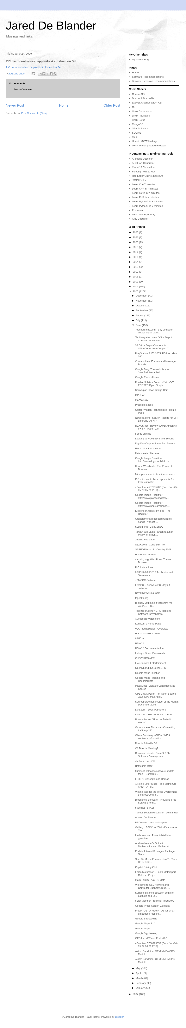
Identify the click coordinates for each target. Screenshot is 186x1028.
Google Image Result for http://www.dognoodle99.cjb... (153, 460)
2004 (136, 994)
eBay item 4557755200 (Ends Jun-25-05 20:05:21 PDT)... (156, 489)
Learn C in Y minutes (143, 184)
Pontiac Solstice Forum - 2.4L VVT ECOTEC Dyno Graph (154, 384)
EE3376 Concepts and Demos (152, 779)
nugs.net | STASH (145, 807)
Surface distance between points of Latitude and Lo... (154, 894)
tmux (134, 137)
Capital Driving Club (146, 867)
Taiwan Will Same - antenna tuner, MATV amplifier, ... (154, 533)
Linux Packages (141, 115)
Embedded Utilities (145, 554)
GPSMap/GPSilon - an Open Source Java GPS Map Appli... (155, 695)
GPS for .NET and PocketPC (151, 938)
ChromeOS (138, 94)
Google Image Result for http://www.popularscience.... (152, 504)
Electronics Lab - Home (148, 448)
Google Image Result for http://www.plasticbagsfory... (152, 496)
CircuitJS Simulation (143, 167)
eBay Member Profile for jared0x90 (154, 900)
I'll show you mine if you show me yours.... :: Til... (153, 604)
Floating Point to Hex (143, 171)
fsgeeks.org (141, 598)
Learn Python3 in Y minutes (147, 205)
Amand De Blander (145, 817)
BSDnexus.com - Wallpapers (151, 822)
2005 (136, 291)
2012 (136, 271)
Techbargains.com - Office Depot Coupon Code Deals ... (153, 339)
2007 (136, 281)
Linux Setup (138, 119)
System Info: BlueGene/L (149, 526)
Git (133, 107)
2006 (136, 286)
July (138, 320)
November (142, 300)
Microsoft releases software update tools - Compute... (154, 773)
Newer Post (15, 105)
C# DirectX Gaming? (146, 748)
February (141, 983)
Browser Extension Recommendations (153, 81)
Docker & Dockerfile (143, 98)
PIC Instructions (144, 567)
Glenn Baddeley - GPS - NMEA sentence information (152, 737)
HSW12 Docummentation (149, 648)
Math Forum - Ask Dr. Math (150, 879)
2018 (136, 247)
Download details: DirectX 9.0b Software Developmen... (152, 755)
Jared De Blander (51, 25)
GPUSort (140, 395)
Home (64, 105)
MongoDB (137, 124)
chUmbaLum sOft (145, 761)
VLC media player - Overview (151, 628)
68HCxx (139, 638)
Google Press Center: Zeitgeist (152, 905)
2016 (136, 257)
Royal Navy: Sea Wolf (147, 592)
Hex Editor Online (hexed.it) (147, 175)
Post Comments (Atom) (34, 113)
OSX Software (140, 128)
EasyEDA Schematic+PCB (147, 102)
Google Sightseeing (146, 918)
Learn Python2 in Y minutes (147, 201)
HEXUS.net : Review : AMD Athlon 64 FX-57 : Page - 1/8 (156, 427)
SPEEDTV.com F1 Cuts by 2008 (153, 549)
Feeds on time (143, 433)
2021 (136, 237)
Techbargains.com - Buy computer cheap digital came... (154, 331)
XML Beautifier (140, 218)
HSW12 (139, 643)
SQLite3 (136, 132)
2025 (136, 232)
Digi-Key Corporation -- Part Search (155, 443)
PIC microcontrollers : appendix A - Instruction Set (33, 67)
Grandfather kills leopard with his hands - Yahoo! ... (153, 520)
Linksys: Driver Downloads (150, 653)
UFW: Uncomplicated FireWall (148, 145)
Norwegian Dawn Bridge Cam (151, 390)
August (140, 315)
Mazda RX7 (141, 399)
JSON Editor (139, 180)
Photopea (137, 210)
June (139, 325)
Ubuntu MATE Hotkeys (144, 141)
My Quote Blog (140, 59)
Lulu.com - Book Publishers (150, 709)
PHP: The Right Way (143, 214)
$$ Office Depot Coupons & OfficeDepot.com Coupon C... (153, 347)
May (138, 968)
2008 (136, 276)
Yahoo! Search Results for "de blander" (157, 812)
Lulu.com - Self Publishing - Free (153, 714)
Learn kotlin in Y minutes (145, 192)
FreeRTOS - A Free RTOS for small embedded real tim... (155, 912)
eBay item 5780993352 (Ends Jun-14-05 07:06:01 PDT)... (156, 945)
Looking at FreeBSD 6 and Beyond (154, 438)
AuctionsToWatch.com (147, 618)
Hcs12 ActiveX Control (147, 633)
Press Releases (144, 404)
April (139, 973)
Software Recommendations (148, 76)
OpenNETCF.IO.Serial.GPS (150, 667)
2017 (136, 252)
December (142, 295)
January (141, 987)
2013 (136, 266)
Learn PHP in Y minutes (145, 197)
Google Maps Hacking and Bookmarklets (150, 679)
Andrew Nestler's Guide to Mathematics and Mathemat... (153, 845)
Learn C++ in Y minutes (145, 188)
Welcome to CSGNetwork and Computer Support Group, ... (152, 886)
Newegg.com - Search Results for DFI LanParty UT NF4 (156, 419)
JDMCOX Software (145, 580)
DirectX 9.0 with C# (146, 743)
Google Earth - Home (147, 377)
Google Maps (142, 928)
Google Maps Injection (147, 672)
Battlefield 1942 (143, 765)
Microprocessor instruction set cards (155, 474)
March (140, 978)
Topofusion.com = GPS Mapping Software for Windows (153, 612)
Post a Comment (23, 89)
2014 (136, 261)
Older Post (111, 105)
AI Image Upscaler (142, 158)
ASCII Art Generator (143, 163)
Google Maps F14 (145, 923)
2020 (136, 242)
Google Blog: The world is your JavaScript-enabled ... (152, 371)
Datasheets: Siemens (147, 453)
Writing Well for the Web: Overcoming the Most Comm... (156, 793)
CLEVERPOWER (145, 658)
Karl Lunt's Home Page (148, 623)
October (141, 305)
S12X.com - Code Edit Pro (149, 544)
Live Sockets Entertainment (150, 663)
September (142, 310)
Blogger (119, 1016)
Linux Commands (142, 111)
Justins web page (144, 539)
